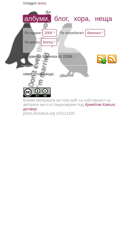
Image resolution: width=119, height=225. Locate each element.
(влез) (42, 3)
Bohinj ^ (49, 42)
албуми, (36, 18)
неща (103, 18)
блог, (61, 18)
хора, (82, 18)
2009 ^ (49, 33)
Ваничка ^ (95, 33)
